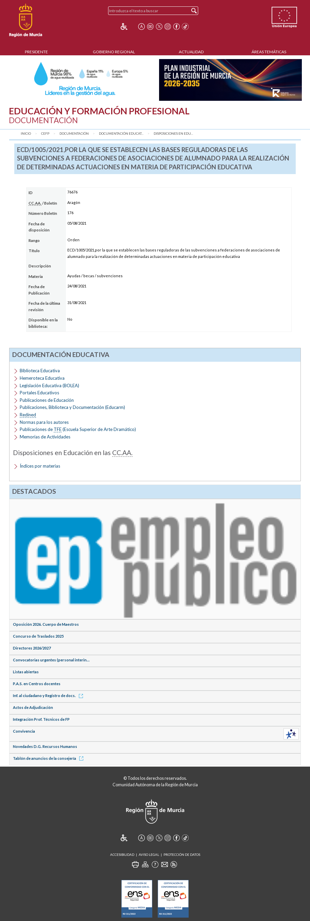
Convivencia (24, 731)
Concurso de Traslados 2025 (38, 636)
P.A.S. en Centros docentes (37, 683)
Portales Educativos (39, 392)
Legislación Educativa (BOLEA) (49, 385)
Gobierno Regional (114, 51)
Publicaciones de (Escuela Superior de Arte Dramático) (78, 429)
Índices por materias (40, 466)
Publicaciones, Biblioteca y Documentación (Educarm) (72, 407)
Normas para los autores (44, 422)
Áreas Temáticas (269, 51)
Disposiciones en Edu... (173, 133)
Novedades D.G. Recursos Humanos (45, 746)
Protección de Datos (181, 855)
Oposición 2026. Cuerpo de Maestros (46, 624)
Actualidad (191, 51)
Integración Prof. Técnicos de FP (41, 719)
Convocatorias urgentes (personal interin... (51, 660)
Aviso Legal (149, 855)
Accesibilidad (122, 855)
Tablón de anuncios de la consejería (49, 758)
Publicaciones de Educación (47, 400)
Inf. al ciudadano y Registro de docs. (49, 695)
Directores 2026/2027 (32, 648)
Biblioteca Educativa (40, 370)
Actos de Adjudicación (33, 707)
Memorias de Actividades (45, 436)
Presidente (36, 51)
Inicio (26, 133)
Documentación (74, 133)
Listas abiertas (26, 672)
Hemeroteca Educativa (42, 378)
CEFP (45, 133)
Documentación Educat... (121, 133)
